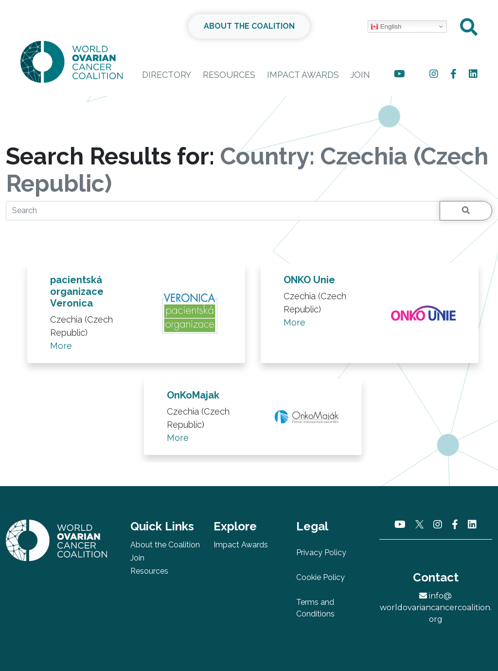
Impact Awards (303, 75)
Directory (166, 75)
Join (360, 75)
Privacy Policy (321, 552)
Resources (229, 75)
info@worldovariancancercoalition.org (436, 607)
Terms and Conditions (315, 608)
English (386, 27)
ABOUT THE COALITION (249, 26)
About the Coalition (165, 544)
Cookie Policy (320, 577)
